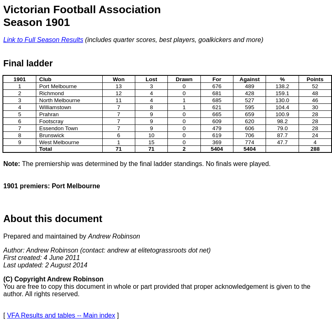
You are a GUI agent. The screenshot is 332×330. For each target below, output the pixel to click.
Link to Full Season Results (43, 39)
